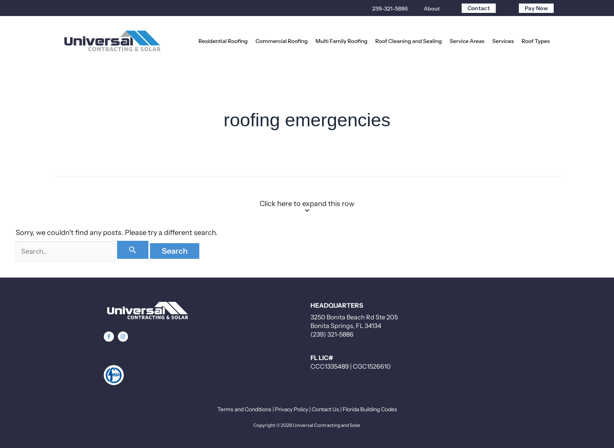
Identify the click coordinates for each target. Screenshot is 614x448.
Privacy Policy (291, 409)
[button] (109, 337)
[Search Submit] (136, 250)
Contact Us (325, 409)
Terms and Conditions (244, 409)
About (432, 8)
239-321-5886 (390, 8)
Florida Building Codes (370, 409)
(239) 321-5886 (332, 334)
